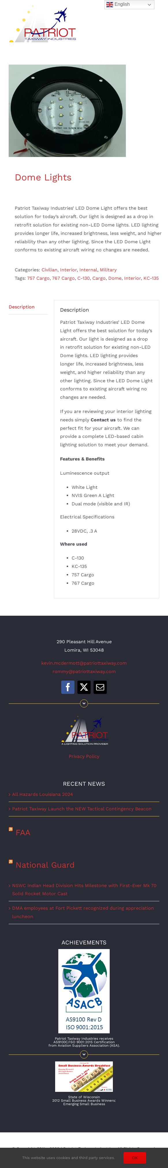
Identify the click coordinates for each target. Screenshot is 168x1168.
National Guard (45, 865)
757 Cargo (38, 278)
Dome (115, 278)
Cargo (99, 278)
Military (108, 270)
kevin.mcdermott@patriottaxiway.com (84, 663)
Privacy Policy (84, 756)
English (118, 4)
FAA (23, 832)
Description (22, 307)
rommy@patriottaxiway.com (84, 671)
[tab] (28, 307)
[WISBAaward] (84, 1063)
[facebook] (67, 687)
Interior (68, 270)
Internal (88, 270)
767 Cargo (63, 278)
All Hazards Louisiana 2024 (42, 794)
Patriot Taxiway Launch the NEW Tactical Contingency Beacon (82, 808)
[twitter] (84, 687)
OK (135, 1157)
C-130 (83, 278)
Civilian (49, 270)
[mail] (100, 687)
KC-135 (151, 278)
